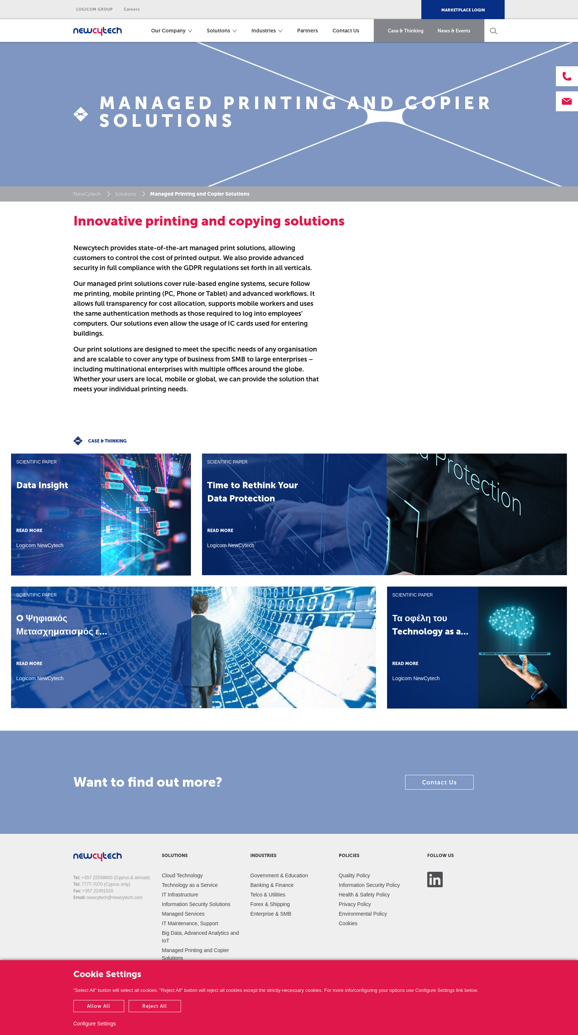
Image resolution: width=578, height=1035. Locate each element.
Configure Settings (94, 1024)
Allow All (98, 1006)
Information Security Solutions (196, 904)
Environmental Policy (363, 914)
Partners (307, 31)
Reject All (154, 1006)
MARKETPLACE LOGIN (463, 10)
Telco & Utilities (267, 895)
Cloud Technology (182, 875)
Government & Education (279, 875)
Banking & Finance (272, 885)
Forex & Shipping (270, 904)
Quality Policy (354, 875)
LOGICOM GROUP (94, 9)
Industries (263, 31)
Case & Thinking (406, 31)
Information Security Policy (369, 885)
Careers (132, 9)
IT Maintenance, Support (190, 923)
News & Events (454, 31)
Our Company (168, 31)
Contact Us (345, 31)
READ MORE (29, 530)
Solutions (218, 31)
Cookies (348, 923)
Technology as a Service (190, 885)
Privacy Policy (355, 904)
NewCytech (87, 194)
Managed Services (183, 914)
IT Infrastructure (180, 895)
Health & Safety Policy (364, 895)
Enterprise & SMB (270, 914)
